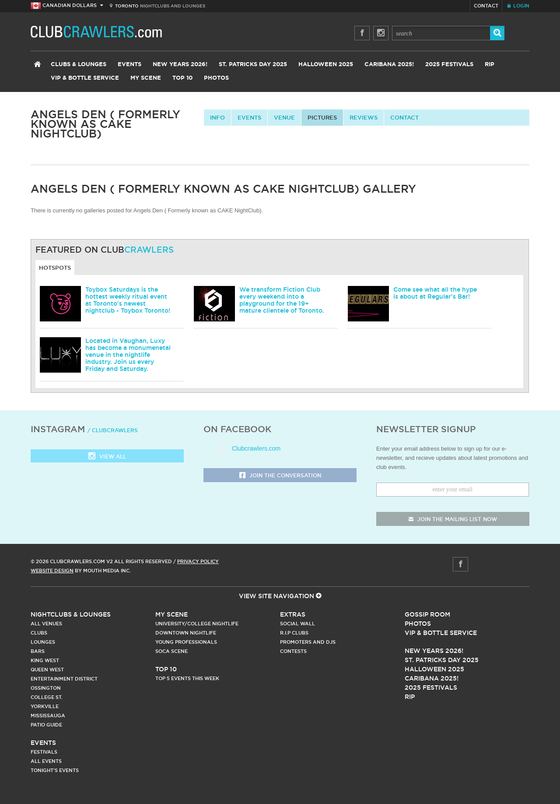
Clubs (39, 632)
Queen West (47, 669)
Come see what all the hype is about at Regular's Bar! (435, 293)
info (217, 117)
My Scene (145, 78)
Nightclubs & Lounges (71, 614)
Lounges (43, 642)
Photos (216, 78)
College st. (47, 697)
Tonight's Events (55, 770)
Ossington (46, 688)
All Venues (46, 623)
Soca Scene (171, 651)
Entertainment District (64, 678)
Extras (292, 614)
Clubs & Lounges (78, 64)
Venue (284, 117)
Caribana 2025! (389, 64)
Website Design (52, 570)
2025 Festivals (449, 64)
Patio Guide (46, 724)
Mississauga (48, 715)
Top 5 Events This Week (187, 678)
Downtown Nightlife (185, 632)
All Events (46, 761)
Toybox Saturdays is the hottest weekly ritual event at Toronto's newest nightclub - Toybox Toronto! (127, 300)
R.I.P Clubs (294, 632)
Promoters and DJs (308, 642)
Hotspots (55, 267)
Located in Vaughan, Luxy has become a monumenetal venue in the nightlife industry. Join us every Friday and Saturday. (128, 354)
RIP (489, 64)
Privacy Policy (198, 561)
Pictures (322, 117)
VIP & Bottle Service (85, 78)
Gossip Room (427, 614)
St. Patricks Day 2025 (253, 64)
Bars (38, 651)
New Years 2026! (180, 64)
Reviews (364, 117)
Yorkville (45, 706)
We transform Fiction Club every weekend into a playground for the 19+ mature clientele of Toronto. (281, 300)
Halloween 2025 (325, 64)
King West (45, 660)
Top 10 (182, 78)
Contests (293, 651)
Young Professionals (186, 642)
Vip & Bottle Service (441, 632)
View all (107, 457)
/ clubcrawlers (113, 430)
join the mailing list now (453, 519)
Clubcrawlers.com (256, 448)
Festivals (44, 752)
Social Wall (297, 623)
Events (129, 64)
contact (404, 117)
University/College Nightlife (196, 623)
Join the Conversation (280, 476)
